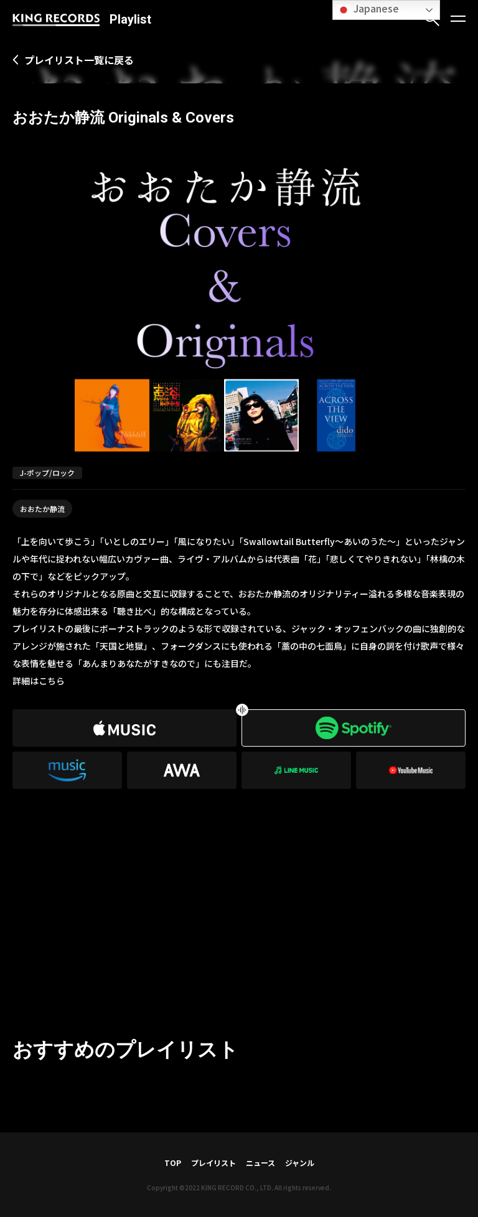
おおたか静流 (42, 508)
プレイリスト (213, 1162)
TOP (172, 1162)
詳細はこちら (38, 680)
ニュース (260, 1162)
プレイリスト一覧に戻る (79, 59)
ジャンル (299, 1162)
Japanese (367, 9)
